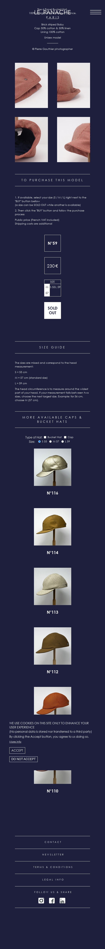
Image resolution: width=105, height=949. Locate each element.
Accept (17, 750)
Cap (70, 437)
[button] (31, 85)
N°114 (52, 553)
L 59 (57, 287)
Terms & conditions (53, 867)
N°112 (52, 672)
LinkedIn (62, 900)
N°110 (52, 791)
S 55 (52, 287)
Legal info (53, 879)
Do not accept (23, 759)
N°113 (52, 613)
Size (52, 281)
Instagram (41, 900)
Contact (53, 842)
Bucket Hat (55, 437)
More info (15, 741)
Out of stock (52, 310)
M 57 (47, 290)
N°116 (52, 493)
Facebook (52, 900)
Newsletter (53, 854)
